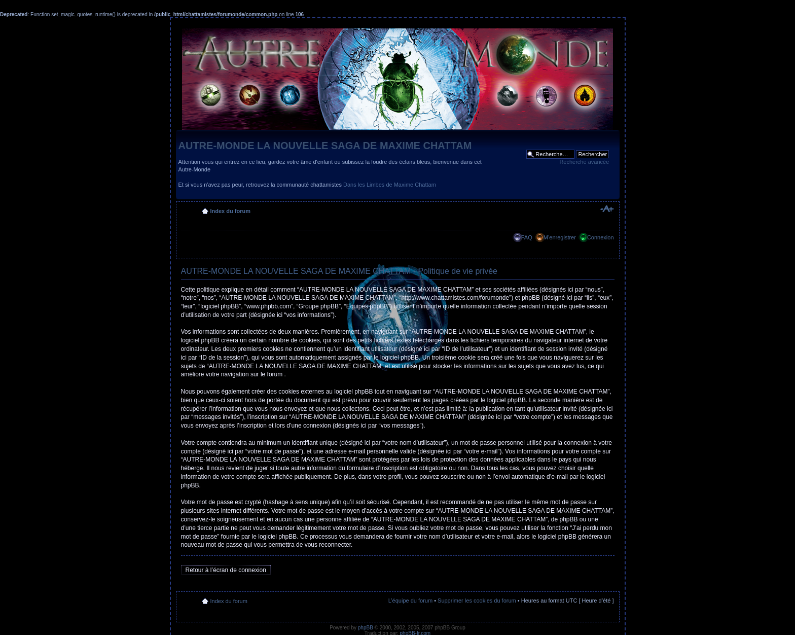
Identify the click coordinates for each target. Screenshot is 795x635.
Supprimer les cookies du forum (477, 600)
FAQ (526, 237)
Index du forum (230, 211)
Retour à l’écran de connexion (226, 570)
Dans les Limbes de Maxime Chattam (389, 185)
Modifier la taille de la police (606, 209)
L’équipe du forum (410, 600)
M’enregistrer (560, 237)
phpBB (365, 627)
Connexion (600, 237)
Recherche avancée (584, 162)
